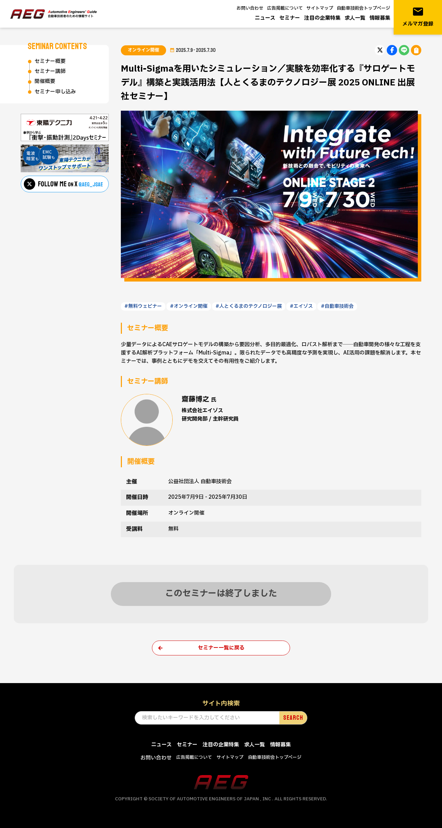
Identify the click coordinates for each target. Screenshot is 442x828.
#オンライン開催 (189, 306)
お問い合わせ (250, 8)
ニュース (265, 18)
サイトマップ (319, 8)
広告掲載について (285, 8)
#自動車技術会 (337, 306)
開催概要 (45, 81)
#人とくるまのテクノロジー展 (248, 306)
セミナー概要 (50, 61)
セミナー (289, 18)
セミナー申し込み (55, 92)
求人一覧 (355, 18)
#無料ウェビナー (143, 306)
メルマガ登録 (418, 17)
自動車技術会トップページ (363, 8)
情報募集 (379, 18)
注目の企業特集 (322, 18)
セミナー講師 (50, 71)
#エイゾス (301, 306)
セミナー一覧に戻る (221, 648)
